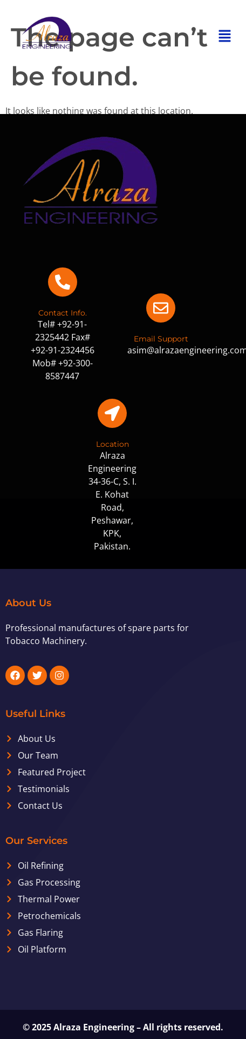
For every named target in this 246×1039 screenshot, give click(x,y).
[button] (224, 36)
